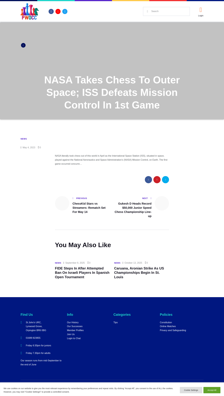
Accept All (212, 390)
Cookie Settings (191, 390)
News (24, 139)
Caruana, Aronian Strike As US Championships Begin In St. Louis (139, 272)
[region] (112, 389)
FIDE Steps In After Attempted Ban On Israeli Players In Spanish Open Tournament (82, 272)
